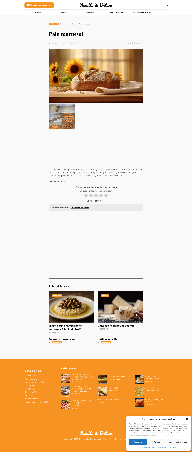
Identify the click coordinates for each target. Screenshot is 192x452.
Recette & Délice (86, 439)
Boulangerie (29, 379)
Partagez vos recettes (39, 5)
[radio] (86, 196)
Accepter (138, 442)
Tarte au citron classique (119, 376)
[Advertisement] (96, 150)
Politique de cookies (147, 447)
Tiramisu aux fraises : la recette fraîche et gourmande (81, 403)
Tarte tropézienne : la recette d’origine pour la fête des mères (82, 377)
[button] (187, 419)
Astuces (27, 376)
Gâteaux (105, 295)
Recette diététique (142, 12)
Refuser (157, 442)
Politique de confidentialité (166, 447)
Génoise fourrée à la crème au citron (153, 377)
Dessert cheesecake (62, 339)
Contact (97, 439)
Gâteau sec (113, 388)
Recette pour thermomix (35, 402)
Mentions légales (121, 439)
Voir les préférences (178, 442)
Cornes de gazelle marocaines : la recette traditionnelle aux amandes (81, 390)
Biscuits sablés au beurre (108, 399)
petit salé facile (107, 339)
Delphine (55, 332)
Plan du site (108, 439)
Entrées (37, 12)
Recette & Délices (96, 5)
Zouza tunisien (151, 388)
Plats (63, 12)
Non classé (54, 24)
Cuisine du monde (116, 12)
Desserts (90, 12)
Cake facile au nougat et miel (116, 325)
